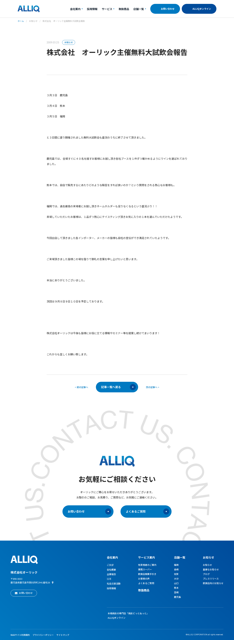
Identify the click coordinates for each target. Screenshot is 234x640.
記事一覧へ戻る (118, 387)
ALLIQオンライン (201, 8)
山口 (176, 583)
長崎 (176, 569)
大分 (176, 578)
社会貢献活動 (114, 583)
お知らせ (33, 20)
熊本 (176, 587)
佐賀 (176, 574)
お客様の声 (144, 578)
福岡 (176, 564)
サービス (108, 9)
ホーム (21, 20)
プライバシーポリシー (43, 634)
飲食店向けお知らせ (213, 583)
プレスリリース (211, 578)
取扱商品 (124, 9)
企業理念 (111, 574)
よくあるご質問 (147, 512)
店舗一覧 (139, 9)
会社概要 (111, 569)
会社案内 (76, 9)
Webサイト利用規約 (20, 634)
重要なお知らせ (211, 569)
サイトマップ (62, 634)
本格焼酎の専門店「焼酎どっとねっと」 (128, 613)
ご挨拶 (110, 564)
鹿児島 (177, 597)
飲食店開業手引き (147, 574)
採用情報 (92, 9)
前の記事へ (82, 387)
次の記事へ (151, 387)
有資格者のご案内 (147, 564)
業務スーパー (145, 569)
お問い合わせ (168, 8)
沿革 (109, 578)
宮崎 (176, 592)
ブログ (206, 574)
